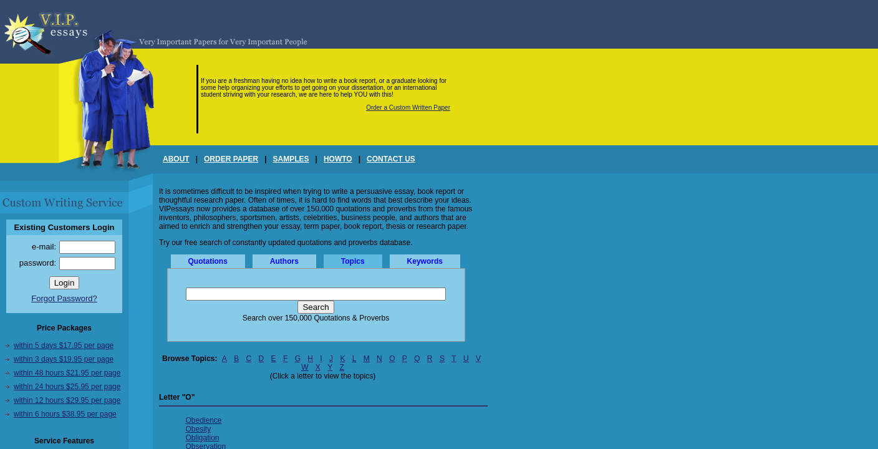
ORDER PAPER (231, 159)
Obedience (204, 420)
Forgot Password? (64, 298)
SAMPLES (291, 159)
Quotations (208, 261)
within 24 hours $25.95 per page (67, 386)
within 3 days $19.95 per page (63, 359)
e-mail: (44, 246)
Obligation (203, 437)
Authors (284, 261)
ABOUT (176, 159)
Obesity (198, 429)
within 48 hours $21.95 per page (67, 373)
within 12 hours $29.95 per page (67, 400)
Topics (353, 261)
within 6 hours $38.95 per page (65, 414)
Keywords (425, 261)
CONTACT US (391, 159)
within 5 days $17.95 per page (63, 345)
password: (37, 263)
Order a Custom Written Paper (408, 107)
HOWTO (338, 159)
